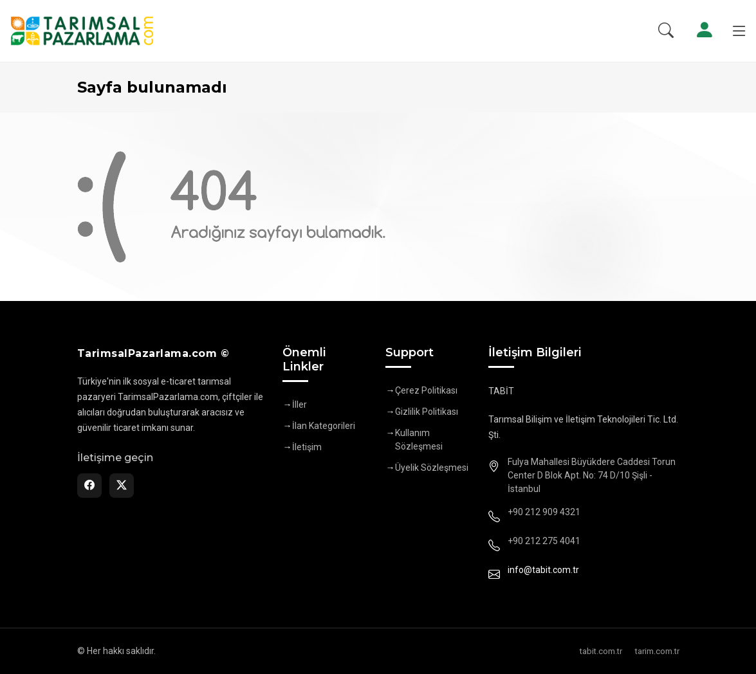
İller (299, 404)
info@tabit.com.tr (543, 570)
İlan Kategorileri (323, 426)
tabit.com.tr (601, 651)
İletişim (307, 447)
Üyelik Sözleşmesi (431, 467)
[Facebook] (89, 485)
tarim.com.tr (657, 651)
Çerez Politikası (426, 390)
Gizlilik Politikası (426, 411)
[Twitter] (121, 485)
